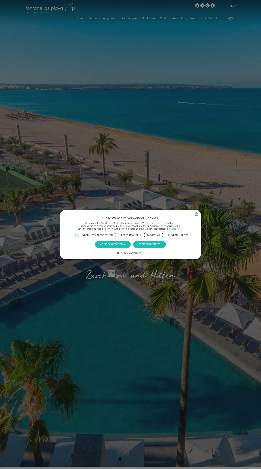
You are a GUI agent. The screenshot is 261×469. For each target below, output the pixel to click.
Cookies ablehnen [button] (149, 244)
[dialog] (130, 234)
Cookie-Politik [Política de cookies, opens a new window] (176, 228)
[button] (130, 253)
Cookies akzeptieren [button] (112, 244)
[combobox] (196, 214)
